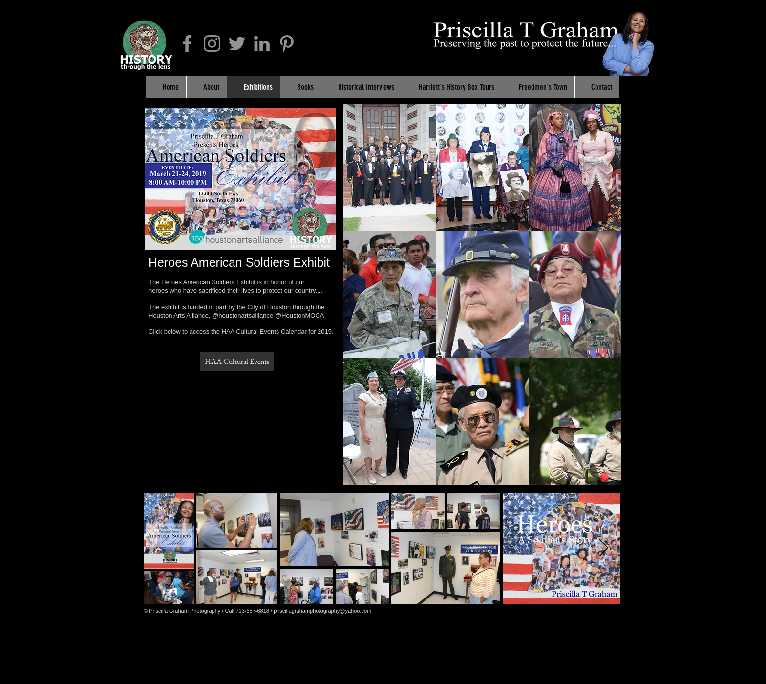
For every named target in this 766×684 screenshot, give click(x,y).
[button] (389, 167)
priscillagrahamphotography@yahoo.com (322, 611)
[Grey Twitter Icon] (237, 43)
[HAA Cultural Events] (237, 361)
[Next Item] (603, 548)
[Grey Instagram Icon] (212, 43)
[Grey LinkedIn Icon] (262, 43)
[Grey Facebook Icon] (187, 43)
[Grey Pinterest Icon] (287, 43)
